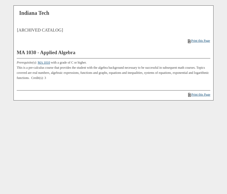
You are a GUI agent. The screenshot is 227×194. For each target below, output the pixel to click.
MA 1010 (44, 62)
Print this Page (199, 41)
